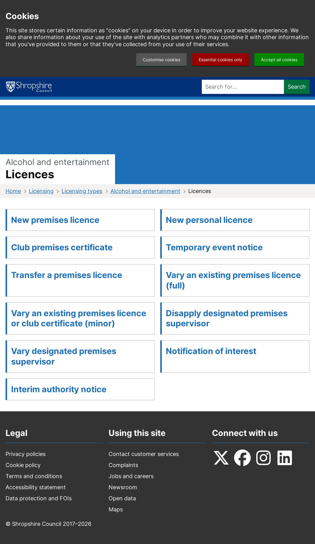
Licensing (41, 191)
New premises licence (55, 220)
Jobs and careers (131, 476)
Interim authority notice (58, 389)
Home (13, 191)
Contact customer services (144, 454)
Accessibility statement (36, 487)
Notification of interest (211, 351)
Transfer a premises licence (66, 275)
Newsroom (123, 487)
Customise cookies (161, 59)
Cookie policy (23, 465)
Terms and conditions (34, 476)
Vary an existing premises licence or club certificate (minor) (78, 318)
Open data (122, 498)
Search (297, 86)
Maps (116, 509)
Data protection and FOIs (39, 498)
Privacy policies (26, 454)
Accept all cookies (279, 59)
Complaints (123, 465)
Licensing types (82, 191)
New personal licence (209, 220)
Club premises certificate (62, 247)
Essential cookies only (220, 59)
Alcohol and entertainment (145, 191)
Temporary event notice (214, 247)
